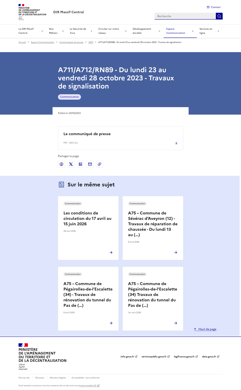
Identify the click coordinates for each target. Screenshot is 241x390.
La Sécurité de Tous (78, 31)
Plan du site (24, 377)
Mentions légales (58, 377)
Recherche (219, 16)
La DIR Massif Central (26, 31)
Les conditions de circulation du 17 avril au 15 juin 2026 (87, 218)
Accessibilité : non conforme (85, 377)
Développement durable (142, 31)
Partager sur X (71, 164)
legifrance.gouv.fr (184, 356)
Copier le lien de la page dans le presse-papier (99, 164)
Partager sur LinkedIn (80, 164)
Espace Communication (175, 31)
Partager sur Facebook (61, 164)
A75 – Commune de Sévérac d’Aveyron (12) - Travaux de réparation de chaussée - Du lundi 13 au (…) (153, 224)
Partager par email (90, 164)
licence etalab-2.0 (87, 385)
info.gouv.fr (127, 356)
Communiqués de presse (71, 42)
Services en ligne (206, 31)
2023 (90, 42)
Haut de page (207, 329)
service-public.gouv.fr (154, 356)
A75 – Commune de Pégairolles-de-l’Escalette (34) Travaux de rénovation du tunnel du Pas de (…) (152, 295)
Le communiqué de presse (87, 134)
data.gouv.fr (209, 356)
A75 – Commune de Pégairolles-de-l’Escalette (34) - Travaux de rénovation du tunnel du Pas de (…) (88, 295)
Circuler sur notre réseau (108, 31)
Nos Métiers (53, 31)
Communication (69, 97)
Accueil (22, 42)
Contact (216, 7)
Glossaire (39, 377)
